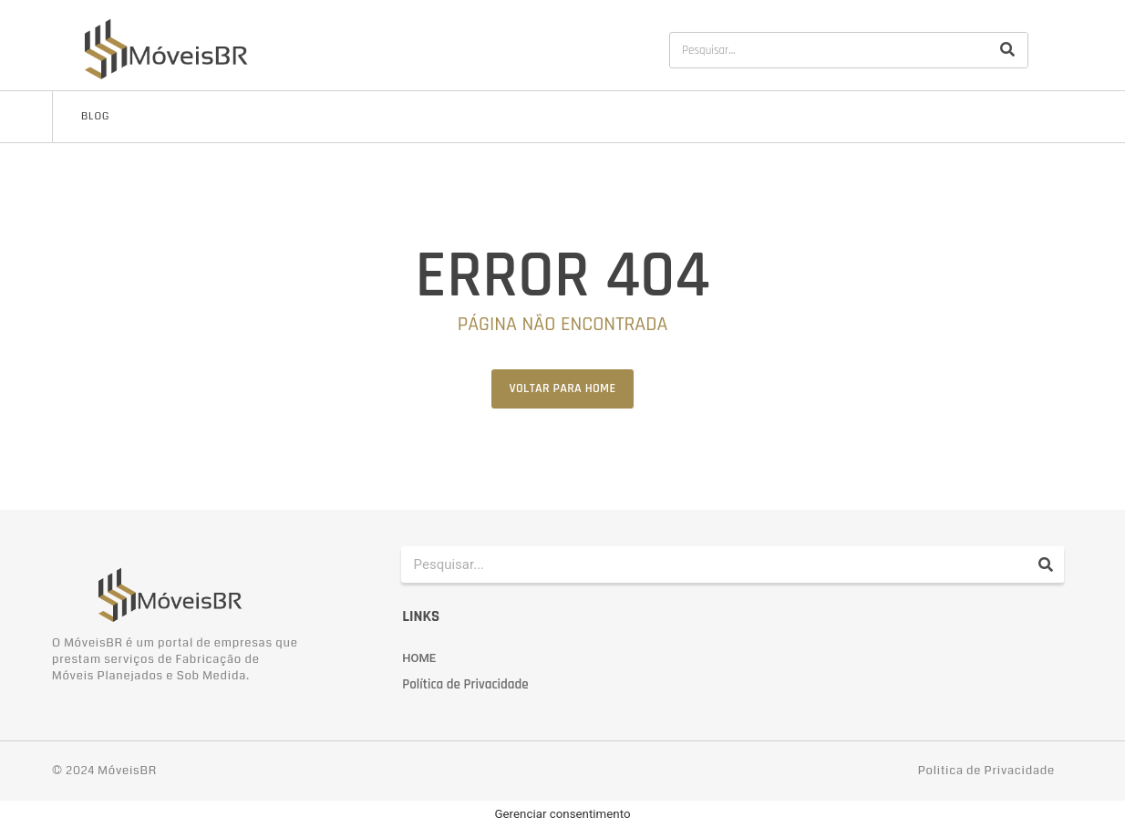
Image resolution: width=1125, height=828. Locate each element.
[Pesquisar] (1007, 50)
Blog (95, 116)
